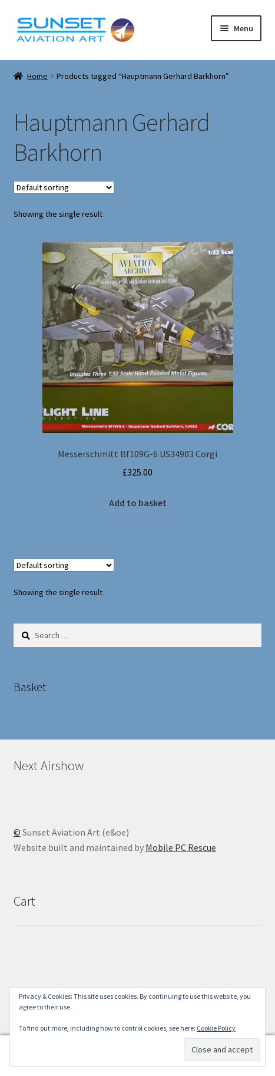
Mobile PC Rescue (180, 847)
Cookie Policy (216, 1028)
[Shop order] (64, 187)
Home (37, 76)
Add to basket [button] (138, 503)
